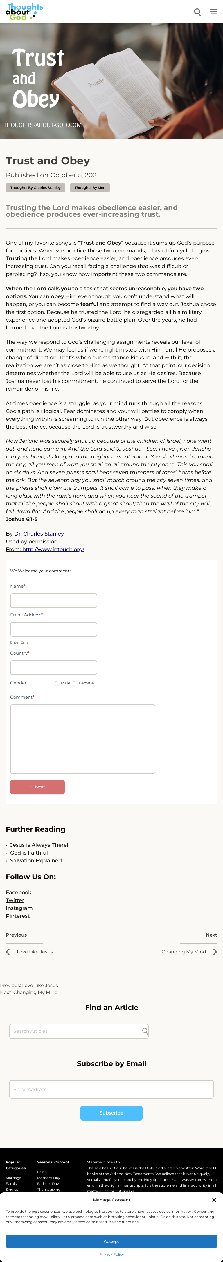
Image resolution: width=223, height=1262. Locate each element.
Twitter (15, 900)
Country (20, 653)
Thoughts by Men (90, 187)
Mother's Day (48, 1178)
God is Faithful (29, 853)
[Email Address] (111, 1089)
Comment (22, 697)
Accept (111, 1241)
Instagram (19, 908)
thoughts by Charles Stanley (35, 187)
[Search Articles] (76, 1031)
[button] (214, 1200)
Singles (12, 1189)
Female (83, 683)
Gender (18, 683)
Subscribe (111, 1113)
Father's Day (48, 1183)
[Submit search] (145, 1031)
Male (62, 683)
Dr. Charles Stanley (39, 534)
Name (18, 586)
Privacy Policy (111, 1254)
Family (12, 1183)
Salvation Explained (36, 860)
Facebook (18, 892)
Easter (42, 1172)
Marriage (13, 1178)
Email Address (26, 615)
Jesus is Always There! (38, 845)
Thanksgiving (48, 1189)
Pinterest (18, 916)
